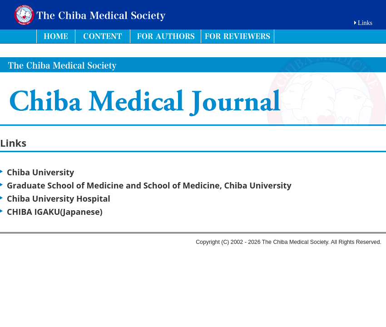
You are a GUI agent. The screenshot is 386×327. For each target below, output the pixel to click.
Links (365, 23)
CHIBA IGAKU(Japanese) (55, 211)
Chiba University (40, 172)
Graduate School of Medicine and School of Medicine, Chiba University (149, 185)
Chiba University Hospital (58, 198)
